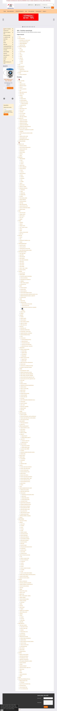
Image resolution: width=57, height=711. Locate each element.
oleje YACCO (22, 261)
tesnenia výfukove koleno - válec (26, 478)
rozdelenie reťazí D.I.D (25, 440)
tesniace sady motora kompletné (26, 466)
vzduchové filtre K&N (25, 305)
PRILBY (19, 220)
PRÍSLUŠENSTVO (21, 623)
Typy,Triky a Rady (22, 45)
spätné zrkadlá (22, 607)
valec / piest (23, 404)
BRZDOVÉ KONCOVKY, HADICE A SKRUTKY (28, 295)
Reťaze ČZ (22, 434)
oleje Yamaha (22, 264)
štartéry (21, 672)
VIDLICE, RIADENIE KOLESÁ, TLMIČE (26, 488)
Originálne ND (22, 69)
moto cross (21, 217)
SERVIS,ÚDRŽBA (21, 519)
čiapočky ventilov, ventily (24, 136)
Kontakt (44, 11)
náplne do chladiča (24, 323)
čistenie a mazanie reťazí (25, 558)
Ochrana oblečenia (23, 199)
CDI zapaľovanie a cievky (24, 657)
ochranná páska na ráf (23, 137)
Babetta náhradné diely (23, 680)
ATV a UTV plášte (22, 113)
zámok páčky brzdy (24, 646)
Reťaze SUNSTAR (23, 444)
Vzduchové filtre (23, 302)
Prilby (20, 82)
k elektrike (22, 525)
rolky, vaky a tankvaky (23, 116)
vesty (21, 179)
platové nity (23, 424)
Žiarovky (21, 517)
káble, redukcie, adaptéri (25, 282)
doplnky (21, 219)
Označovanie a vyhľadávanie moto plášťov (27, 129)
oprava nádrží (23, 551)
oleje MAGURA (22, 258)
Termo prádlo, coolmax (23, 197)
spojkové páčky (24, 352)
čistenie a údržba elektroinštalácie (26, 572)
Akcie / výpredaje (9, 29)
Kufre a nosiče (22, 110)
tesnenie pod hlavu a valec (25, 471)
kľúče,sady (22, 543)
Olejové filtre (23, 300)
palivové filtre (23, 311)
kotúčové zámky (23, 643)
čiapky (22, 191)
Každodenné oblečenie (23, 188)
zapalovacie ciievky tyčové (24, 659)
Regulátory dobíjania (23, 665)
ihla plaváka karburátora (26, 342)
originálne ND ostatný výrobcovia (25, 126)
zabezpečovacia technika (24, 636)
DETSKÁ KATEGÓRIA (21, 141)
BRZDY (21, 286)
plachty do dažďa (22, 634)
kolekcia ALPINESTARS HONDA (25, 207)
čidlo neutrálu (23, 391)
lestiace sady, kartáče (24, 535)
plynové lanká (24, 360)
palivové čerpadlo (24, 414)
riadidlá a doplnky (22, 597)
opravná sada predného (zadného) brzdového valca (29, 294)
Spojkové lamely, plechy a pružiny (26, 372)
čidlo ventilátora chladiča (25, 321)
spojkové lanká (24, 359)
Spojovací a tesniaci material (24, 577)
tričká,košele (23, 189)
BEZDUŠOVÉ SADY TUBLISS (24, 139)
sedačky (21, 603)
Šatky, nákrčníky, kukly (23, 92)
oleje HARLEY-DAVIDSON (24, 259)
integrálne (21, 222)
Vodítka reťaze (23, 453)
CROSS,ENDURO (22, 158)
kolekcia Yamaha (22, 209)
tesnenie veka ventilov (24, 475)
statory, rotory (22, 669)
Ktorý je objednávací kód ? (24, 41)
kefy (21, 556)
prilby (20, 48)
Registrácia (37, 4)
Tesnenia (21, 465)
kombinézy (22, 178)
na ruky (22, 571)
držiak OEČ (21, 621)
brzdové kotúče (23, 98)
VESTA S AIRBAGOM (23, 166)
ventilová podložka (24, 395)
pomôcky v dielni (23, 550)
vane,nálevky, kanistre (24, 533)
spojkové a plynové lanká (25, 357)
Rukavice (21, 87)
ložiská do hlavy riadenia (25, 489)
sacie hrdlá (22, 380)
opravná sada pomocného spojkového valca (28, 378)
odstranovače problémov (25, 537)
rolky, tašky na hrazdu (24, 626)
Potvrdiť (2, 710)
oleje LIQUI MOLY (22, 253)
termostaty (22, 398)
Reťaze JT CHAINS (24, 432)
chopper (21, 241)
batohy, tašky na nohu (23, 108)
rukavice (21, 54)
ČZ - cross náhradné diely (24, 688)
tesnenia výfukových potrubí (25, 479)
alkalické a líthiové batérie (24, 654)
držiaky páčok (24, 355)
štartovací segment (24, 403)
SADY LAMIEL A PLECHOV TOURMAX (27, 375)
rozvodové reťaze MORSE (25, 448)
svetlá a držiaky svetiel (23, 612)
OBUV (19, 210)
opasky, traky (23, 193)
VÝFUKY (21, 615)
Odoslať (45, 706)
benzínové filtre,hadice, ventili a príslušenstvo (28, 416)
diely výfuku (23, 620)
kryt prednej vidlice (24, 510)
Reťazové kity (23, 430)
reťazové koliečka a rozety (25, 427)
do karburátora (23, 337)
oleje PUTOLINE (22, 256)
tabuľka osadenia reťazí (25, 447)
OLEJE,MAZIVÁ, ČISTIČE (22, 251)
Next (12, 98)
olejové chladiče (23, 318)
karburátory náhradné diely (25, 329)
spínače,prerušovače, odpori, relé (25, 667)
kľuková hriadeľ (23, 408)
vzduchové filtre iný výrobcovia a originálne (29, 307)
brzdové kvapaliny (23, 269)
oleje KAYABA (22, 266)
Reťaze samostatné (25, 103)
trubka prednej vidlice (25, 497)
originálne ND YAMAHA (23, 121)
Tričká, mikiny (22, 93)
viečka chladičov (23, 320)
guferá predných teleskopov (25, 506)
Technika (21, 95)
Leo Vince (22, 618)
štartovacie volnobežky (24, 406)
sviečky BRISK (23, 458)
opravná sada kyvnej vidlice (25, 507)
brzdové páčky (24, 350)
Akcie (26, 11)
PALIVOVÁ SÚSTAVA (23, 413)
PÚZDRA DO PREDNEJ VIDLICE (26, 504)
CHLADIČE (21, 315)
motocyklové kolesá (24, 501)
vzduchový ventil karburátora (26, 344)
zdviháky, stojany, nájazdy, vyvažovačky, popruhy (27, 574)
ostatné (22, 484)
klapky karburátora (25, 341)
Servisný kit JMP (22, 273)
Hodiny (21, 155)
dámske (22, 59)
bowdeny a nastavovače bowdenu (26, 367)
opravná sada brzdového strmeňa (26, 292)
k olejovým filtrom (24, 553)
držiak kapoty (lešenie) (24, 422)
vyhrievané (22, 602)
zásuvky (21, 675)
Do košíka (10, 88)
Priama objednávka (10, 11)
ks (4, 88)
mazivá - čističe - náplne (23, 268)
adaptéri (22, 608)
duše (20, 134)
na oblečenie (23, 561)
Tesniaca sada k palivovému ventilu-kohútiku (28, 417)
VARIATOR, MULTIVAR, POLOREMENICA (27, 385)
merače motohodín (23, 662)
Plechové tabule (22, 152)
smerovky (21, 605)
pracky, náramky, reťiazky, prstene (25, 147)
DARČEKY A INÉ (9, 37)
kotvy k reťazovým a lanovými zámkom (27, 641)
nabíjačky (22, 281)
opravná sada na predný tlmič (25, 502)
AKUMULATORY (22, 274)
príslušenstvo (23, 633)
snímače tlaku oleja (24, 396)
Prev (4, 98)
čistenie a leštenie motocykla (25, 568)
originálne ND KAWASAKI (24, 124)
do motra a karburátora (24, 559)
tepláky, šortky (23, 194)
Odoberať (6, 114)
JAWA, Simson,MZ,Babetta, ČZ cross (24, 679)
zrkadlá (21, 56)
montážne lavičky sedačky (24, 576)
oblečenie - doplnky (23, 186)
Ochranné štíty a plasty (23, 590)
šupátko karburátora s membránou (26, 333)
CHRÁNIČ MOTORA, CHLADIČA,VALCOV (26, 584)
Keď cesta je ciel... (11, 8)
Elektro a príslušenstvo (23, 581)
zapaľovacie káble (24, 463)
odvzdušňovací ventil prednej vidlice (28, 494)
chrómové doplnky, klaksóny (24, 585)
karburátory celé (23, 328)
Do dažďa (21, 196)
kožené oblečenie (23, 173)
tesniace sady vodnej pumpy (25, 468)
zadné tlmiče (24, 496)
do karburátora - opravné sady (25, 331)
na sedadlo (22, 569)
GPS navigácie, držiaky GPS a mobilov (26, 661)
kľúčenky (21, 153)
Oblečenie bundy (22, 84)
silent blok (22, 409)
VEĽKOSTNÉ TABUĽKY (20, 11)
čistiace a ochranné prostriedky (25, 554)
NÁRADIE (21, 522)
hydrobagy (21, 202)
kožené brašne (22, 649)
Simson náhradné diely (23, 687)
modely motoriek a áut (23, 148)
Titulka (4, 11)
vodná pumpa (23, 401)
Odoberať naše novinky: (7, 107)
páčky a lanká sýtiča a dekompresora (27, 362)
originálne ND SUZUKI (23, 123)
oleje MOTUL (22, 255)
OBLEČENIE (20, 157)
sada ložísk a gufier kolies (25, 491)
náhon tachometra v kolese (25, 512)
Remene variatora (23, 383)
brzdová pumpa (23, 297)
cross (20, 238)
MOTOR (21, 368)
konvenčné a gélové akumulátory (26, 276)
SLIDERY (22, 181)
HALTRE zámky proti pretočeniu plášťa (26, 132)
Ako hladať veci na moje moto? (25, 40)
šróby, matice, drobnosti (24, 540)
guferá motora (23, 390)
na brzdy (22, 566)
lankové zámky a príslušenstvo (26, 638)
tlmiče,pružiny (23, 492)
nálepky (21, 589)
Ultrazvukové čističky (23, 520)
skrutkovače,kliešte (24, 541)
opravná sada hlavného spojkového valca (27, 377)
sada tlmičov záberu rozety (25, 509)
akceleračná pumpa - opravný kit (27, 346)
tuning (21, 486)
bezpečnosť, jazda (22, 245)
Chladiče (22, 316)
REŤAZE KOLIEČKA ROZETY (24, 426)
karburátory (21, 326)
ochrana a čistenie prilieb (24, 232)
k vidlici (22, 530)
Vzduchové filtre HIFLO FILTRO (27, 303)
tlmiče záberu (23, 429)
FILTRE (21, 299)
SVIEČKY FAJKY (22, 457)
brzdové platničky (24, 100)
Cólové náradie (22, 115)
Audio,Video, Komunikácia (24, 656)
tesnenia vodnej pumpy (24, 470)
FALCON (22, 617)
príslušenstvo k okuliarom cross (25, 240)
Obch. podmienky (31, 11)
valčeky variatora (23, 386)
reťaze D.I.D (23, 439)
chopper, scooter (22, 225)
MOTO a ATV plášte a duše (24, 71)
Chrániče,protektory (23, 201)
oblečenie (21, 58)
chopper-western (22, 214)
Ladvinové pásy (22, 51)
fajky (21, 461)
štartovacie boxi (23, 105)
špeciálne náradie (23, 545)
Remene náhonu (22, 455)
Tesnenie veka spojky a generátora (26, 476)
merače (22, 527)
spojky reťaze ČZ (24, 435)
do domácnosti (22, 150)
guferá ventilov (23, 473)
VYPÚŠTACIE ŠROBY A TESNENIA (25, 515)
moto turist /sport (22, 212)
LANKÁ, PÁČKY (22, 347)
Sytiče (22, 336)
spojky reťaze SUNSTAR (26, 445)
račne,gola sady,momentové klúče (26, 546)
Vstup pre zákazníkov (23, 74)
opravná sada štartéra (23, 674)
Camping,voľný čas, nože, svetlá (25, 248)
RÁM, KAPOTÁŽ (22, 421)
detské (22, 49)
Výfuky (22, 97)
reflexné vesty (22, 165)
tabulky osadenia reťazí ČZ (26, 437)
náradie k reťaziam (24, 532)
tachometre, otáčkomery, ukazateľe (25, 582)
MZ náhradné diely (23, 685)
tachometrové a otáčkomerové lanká (27, 365)
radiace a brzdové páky (24, 388)
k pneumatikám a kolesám (25, 538)
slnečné (21, 237)
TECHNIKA (20, 271)
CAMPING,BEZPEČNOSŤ (22, 243)
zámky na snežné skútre (25, 644)
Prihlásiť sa (31, 4)
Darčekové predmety (23, 145)
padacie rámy (22, 594)
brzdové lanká (23, 364)
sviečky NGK (23, 460)
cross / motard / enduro (23, 227)
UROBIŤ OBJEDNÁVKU (23, 43)
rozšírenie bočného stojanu (24, 599)
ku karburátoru (23, 548)
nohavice (22, 162)
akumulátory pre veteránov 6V (26, 279)
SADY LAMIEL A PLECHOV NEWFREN (27, 373)
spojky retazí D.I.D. (25, 442)
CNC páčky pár (24, 354)
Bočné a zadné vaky (24, 628)
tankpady (21, 613)
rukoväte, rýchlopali (23, 600)
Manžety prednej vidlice (25, 514)
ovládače (21, 664)
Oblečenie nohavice (23, 85)
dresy (21, 160)
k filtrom (22, 313)
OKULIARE (20, 235)
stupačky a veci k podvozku (24, 610)
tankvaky (22, 630)
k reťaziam (22, 450)
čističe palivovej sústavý (25, 419)
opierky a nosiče (22, 592)
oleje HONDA (22, 263)
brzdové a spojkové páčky (25, 349)
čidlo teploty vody (24, 324)
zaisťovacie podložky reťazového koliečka (27, 452)
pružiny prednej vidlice (25, 499)
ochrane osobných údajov (10, 708)
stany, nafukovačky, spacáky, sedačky (25, 250)
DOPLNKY (20, 579)
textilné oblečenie (23, 168)
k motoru (22, 528)
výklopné (21, 224)
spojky (22, 382)
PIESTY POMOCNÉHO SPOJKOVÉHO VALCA (28, 399)
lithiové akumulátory (24, 277)
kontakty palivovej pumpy (25, 393)
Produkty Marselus (23, 651)
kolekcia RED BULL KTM (24, 206)
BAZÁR (19, 677)
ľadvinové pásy (22, 184)
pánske (22, 61)
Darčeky (21, 106)
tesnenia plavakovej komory (25, 334)
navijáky (21, 411)
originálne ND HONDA (23, 119)
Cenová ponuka (38, 11)
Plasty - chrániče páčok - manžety (25, 595)
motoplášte (21, 111)
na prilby (22, 563)
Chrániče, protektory (23, 88)
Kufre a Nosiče (22, 647)
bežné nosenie (22, 215)
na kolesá (22, 564)
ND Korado (22, 682)
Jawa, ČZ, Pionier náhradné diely (25, 683)
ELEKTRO (20, 652)
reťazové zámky (23, 639)
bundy (22, 170)
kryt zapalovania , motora (25, 370)
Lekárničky (21, 587)
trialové (21, 228)
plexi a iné (21, 233)
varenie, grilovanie (23, 246)
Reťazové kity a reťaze (24, 101)
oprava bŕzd (23, 523)
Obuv (20, 53)
